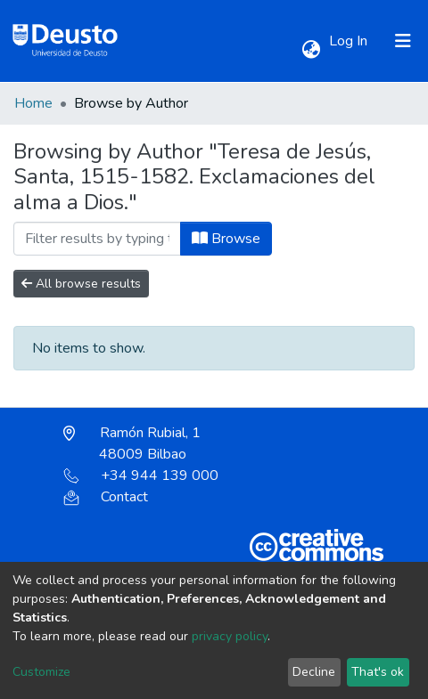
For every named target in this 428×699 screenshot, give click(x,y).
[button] (310, 50)
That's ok (377, 671)
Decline (313, 671)
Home (33, 103)
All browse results (81, 283)
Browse (226, 238)
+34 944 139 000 (140, 475)
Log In (350, 41)
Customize (41, 671)
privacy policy (230, 636)
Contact (105, 497)
